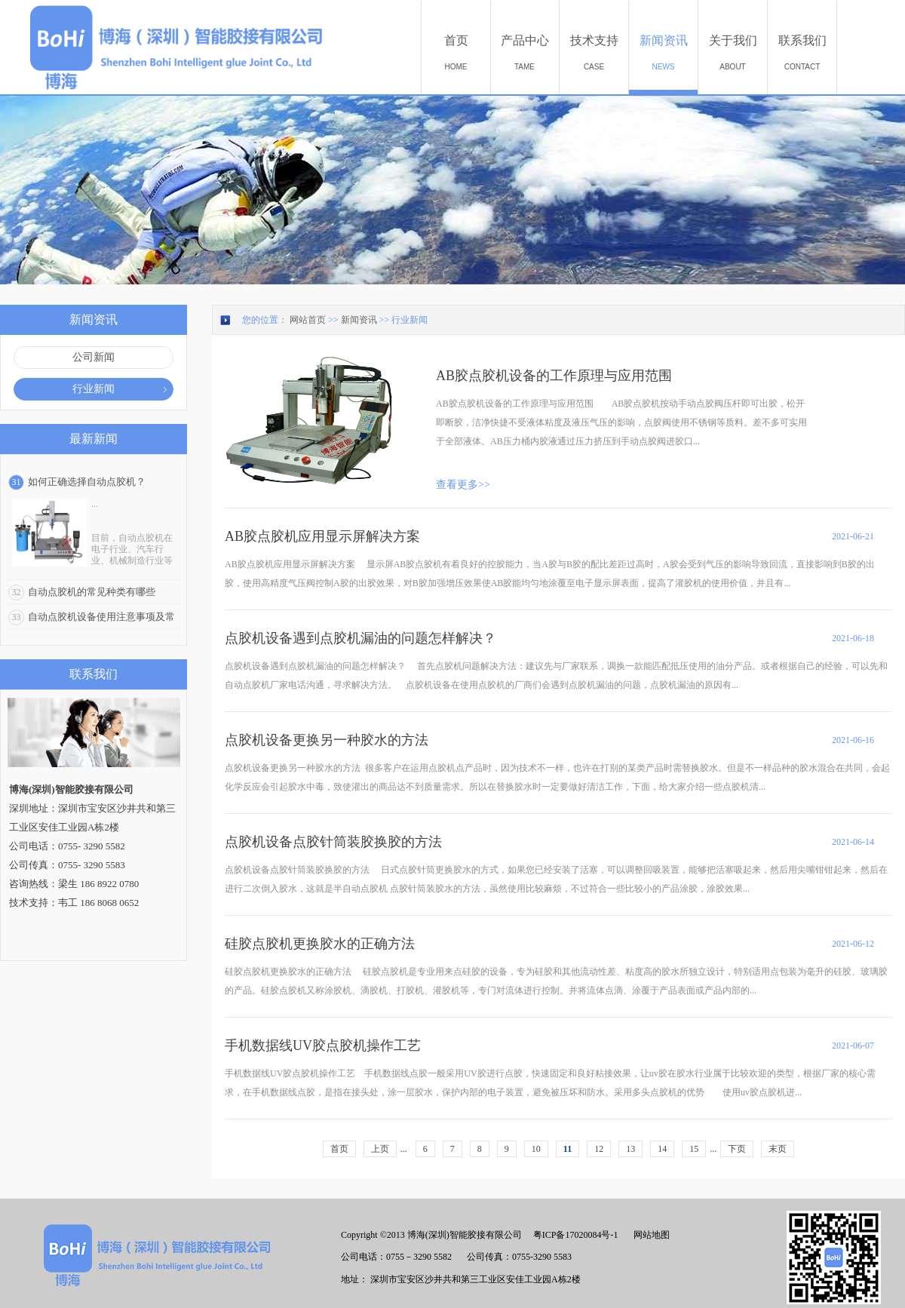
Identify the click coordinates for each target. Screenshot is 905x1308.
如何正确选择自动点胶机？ (87, 481)
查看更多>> (463, 484)
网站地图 (649, 1235)
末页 (777, 1149)
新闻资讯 (359, 320)
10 (536, 1149)
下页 (737, 1149)
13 (630, 1149)
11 (567, 1149)
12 (598, 1149)
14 (662, 1149)
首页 (339, 1149)
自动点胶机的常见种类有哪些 (91, 591)
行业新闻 (409, 320)
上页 (380, 1149)
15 (693, 1149)
